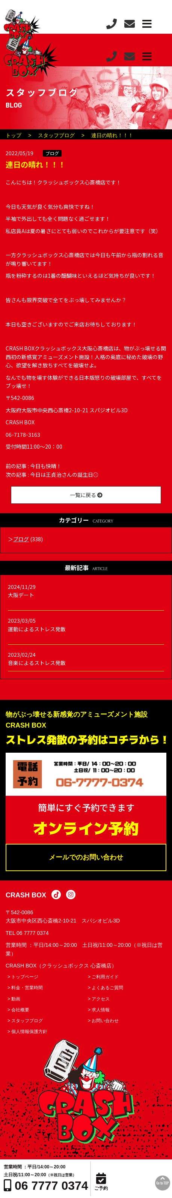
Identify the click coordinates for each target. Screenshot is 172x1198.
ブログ (52, 153)
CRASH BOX (26, 895)
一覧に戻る (86, 495)
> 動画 (14, 999)
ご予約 (101, 1182)
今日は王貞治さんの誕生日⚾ (64, 474)
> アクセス (99, 999)
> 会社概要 (18, 1009)
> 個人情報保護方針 (27, 1031)
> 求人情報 (99, 1009)
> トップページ (23, 976)
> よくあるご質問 (105, 987)
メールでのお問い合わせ (86, 857)
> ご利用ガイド (103, 976)
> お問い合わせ (103, 1020)
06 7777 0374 (33, 933)
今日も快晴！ (46, 466)
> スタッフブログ (25, 1020)
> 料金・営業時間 (25, 987)
